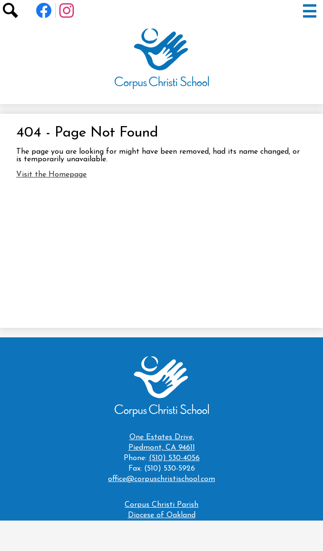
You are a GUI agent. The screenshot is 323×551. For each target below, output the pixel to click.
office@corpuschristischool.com (161, 479)
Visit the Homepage (51, 174)
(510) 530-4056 (174, 458)
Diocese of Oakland (162, 515)
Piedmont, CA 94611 (161, 442)
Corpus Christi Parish (161, 505)
